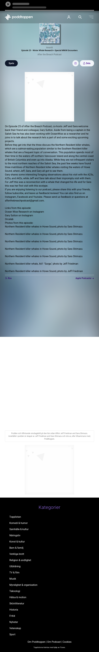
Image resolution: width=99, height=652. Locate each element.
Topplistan (15, 516)
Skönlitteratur (16, 603)
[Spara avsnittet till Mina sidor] (75, 63)
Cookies (67, 641)
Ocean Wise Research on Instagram (24, 211)
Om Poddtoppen (36, 641)
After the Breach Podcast (50, 54)
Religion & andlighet (20, 560)
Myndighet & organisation (23, 584)
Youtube (37, 196)
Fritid (12, 615)
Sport (12, 634)
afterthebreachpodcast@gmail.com (24, 200)
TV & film (14, 572)
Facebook (22, 196)
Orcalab (9, 219)
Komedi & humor (18, 523)
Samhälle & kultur (19, 529)
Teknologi (14, 591)
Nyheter (13, 622)
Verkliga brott (16, 554)
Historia (13, 609)
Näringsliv (14, 535)
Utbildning (15, 566)
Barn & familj (16, 547)
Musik (12, 578)
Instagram (10, 196)
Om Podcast (54, 641)
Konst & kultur (17, 541)
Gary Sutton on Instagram (19, 215)
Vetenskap (15, 628)
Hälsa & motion (17, 597)
